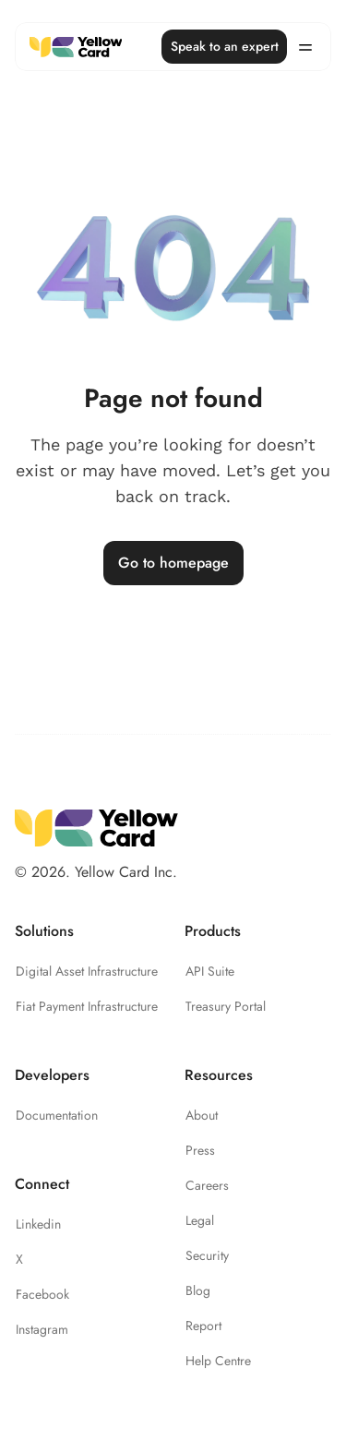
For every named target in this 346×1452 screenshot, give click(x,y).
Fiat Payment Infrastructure (87, 1006)
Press (200, 1150)
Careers (207, 1185)
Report (203, 1325)
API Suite (209, 971)
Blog (197, 1290)
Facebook (42, 1294)
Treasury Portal (225, 1006)
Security (207, 1255)
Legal (199, 1220)
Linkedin (38, 1224)
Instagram (42, 1329)
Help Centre (218, 1360)
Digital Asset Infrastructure (87, 971)
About (201, 1115)
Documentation (57, 1115)
